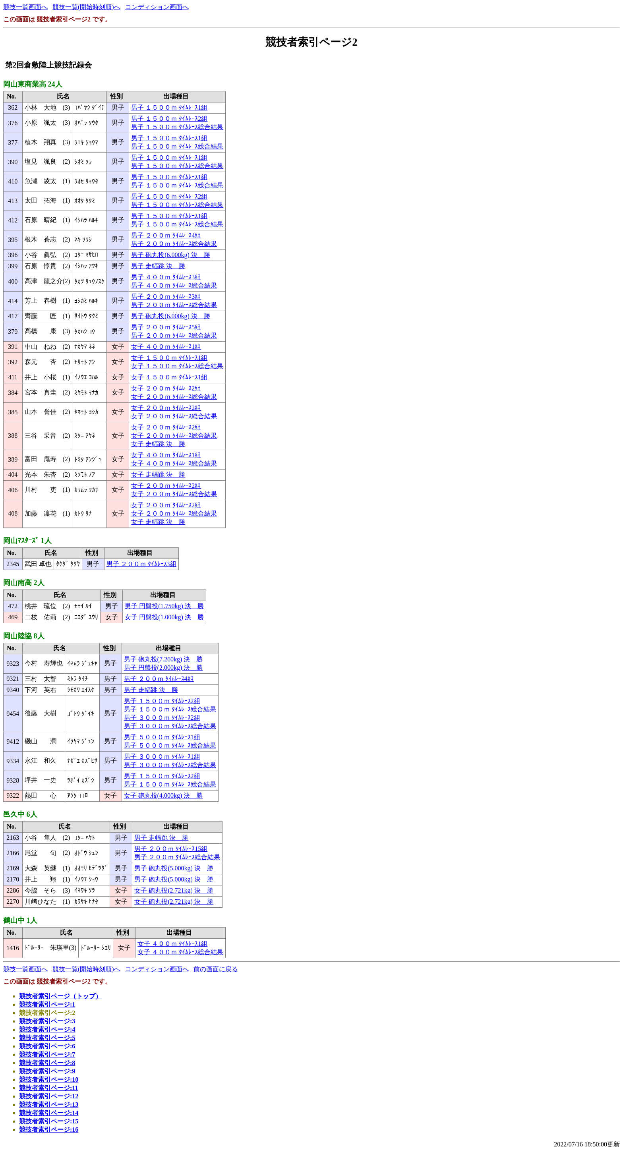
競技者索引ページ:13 (48, 1104)
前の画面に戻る (215, 969)
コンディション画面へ (157, 7)
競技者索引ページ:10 (48, 1079)
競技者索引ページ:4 (47, 1029)
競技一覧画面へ (25, 7)
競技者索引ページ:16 (48, 1129)
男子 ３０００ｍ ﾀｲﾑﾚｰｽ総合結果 (170, 726)
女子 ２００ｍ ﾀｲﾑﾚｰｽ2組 (166, 388)
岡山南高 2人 (23, 583)
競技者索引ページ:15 (48, 1121)
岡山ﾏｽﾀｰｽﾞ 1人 (27, 541)
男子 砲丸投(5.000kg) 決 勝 (173, 868)
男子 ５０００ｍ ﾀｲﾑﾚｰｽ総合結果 (170, 745)
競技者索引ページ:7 (47, 1054)
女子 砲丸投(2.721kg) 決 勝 (173, 890)
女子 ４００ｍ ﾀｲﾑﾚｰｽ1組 (166, 346)
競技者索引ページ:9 (47, 1071)
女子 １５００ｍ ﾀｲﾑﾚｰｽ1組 (169, 357)
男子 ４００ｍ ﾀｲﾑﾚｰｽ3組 (166, 277)
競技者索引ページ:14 (48, 1112)
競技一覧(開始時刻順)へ (86, 7)
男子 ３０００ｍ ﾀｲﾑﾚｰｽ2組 (162, 717)
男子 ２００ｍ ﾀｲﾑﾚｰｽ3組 (166, 296)
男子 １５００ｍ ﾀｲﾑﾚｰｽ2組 (169, 118)
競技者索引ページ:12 (48, 1096)
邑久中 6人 (20, 814)
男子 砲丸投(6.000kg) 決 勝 (170, 254)
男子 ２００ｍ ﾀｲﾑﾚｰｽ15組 (170, 848)
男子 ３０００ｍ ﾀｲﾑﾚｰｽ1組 (162, 756)
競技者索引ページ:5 (47, 1037)
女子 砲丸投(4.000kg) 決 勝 (163, 795)
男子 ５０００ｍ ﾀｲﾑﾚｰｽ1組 (162, 737)
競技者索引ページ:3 (47, 1021)
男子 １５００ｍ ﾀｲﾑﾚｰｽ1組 (169, 107)
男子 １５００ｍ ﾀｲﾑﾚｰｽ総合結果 (177, 127)
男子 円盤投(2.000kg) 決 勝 (163, 667)
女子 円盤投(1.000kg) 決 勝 (164, 617)
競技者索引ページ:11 (48, 1087)
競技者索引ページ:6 (47, 1046)
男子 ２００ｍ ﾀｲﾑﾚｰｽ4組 (166, 235)
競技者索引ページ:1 (47, 1004)
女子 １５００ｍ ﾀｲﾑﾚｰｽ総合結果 (177, 366)
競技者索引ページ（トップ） (60, 996)
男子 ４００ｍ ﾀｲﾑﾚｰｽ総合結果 (174, 285)
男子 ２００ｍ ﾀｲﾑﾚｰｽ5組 (166, 327)
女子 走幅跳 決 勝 (158, 444)
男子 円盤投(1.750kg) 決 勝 (164, 606)
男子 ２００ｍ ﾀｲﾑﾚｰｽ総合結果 (174, 243)
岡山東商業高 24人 (32, 84)
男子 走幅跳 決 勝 (158, 266)
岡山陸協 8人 (23, 636)
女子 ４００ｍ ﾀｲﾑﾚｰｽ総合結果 (174, 463)
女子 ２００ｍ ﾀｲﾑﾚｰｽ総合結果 (174, 396)
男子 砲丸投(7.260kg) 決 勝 (163, 659)
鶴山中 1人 (20, 920)
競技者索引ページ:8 (47, 1062)
